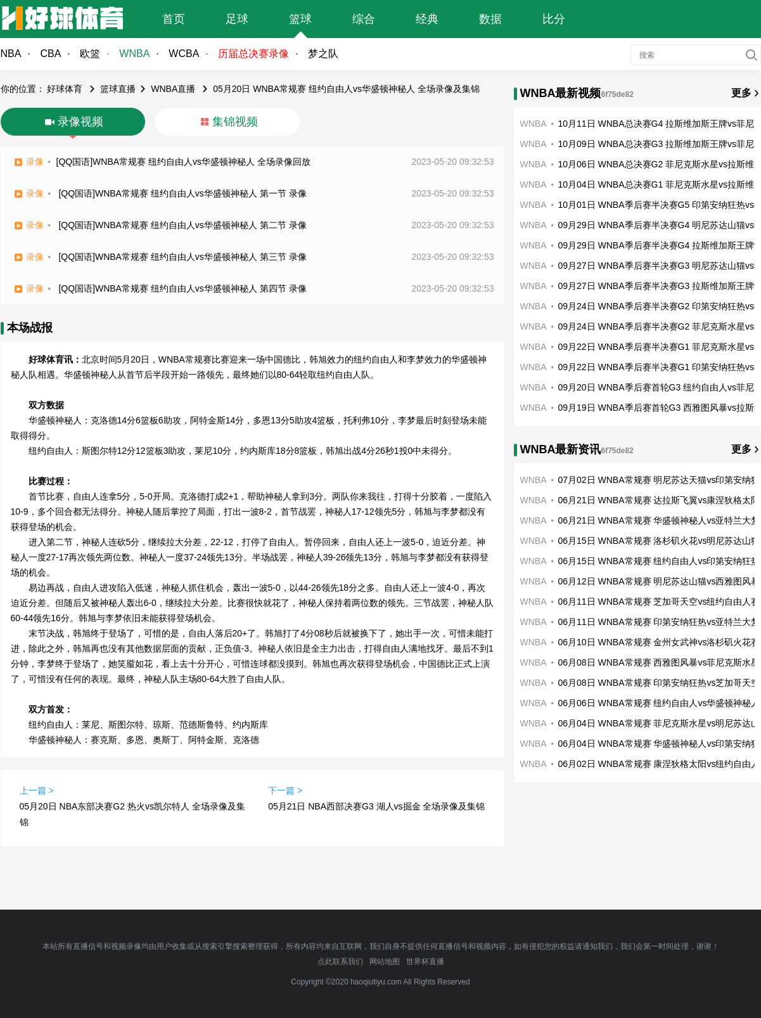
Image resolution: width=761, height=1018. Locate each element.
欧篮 (90, 53)
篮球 (300, 19)
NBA (11, 53)
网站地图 (384, 961)
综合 (363, 19)
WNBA (134, 53)
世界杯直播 (425, 961)
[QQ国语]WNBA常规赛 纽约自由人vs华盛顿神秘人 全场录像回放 (183, 162)
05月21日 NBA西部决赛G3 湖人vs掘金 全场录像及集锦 (376, 806)
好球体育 (64, 89)
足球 (237, 19)
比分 (553, 19)
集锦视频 (235, 121)
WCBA (184, 53)
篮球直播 (118, 89)
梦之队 (323, 53)
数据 (490, 19)
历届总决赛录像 (253, 53)
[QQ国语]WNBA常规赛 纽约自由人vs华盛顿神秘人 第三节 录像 (182, 257)
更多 (741, 92)
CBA (50, 53)
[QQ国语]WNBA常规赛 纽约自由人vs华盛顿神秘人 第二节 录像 (182, 225)
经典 (427, 19)
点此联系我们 (340, 961)
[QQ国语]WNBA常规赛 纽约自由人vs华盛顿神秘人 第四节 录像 (182, 288)
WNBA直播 (173, 89)
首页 (173, 19)
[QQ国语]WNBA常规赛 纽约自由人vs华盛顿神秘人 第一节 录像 (182, 193)
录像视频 (80, 121)
